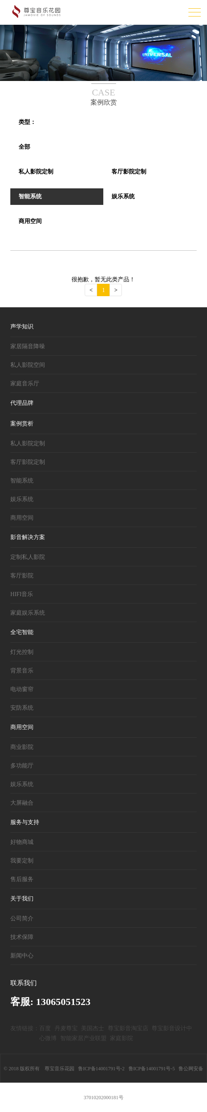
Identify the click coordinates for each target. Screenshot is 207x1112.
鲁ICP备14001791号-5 (151, 1069)
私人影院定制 (27, 443)
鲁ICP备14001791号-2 (101, 1069)
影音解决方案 (27, 537)
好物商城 (21, 842)
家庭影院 (121, 1038)
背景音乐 (21, 671)
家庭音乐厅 (24, 383)
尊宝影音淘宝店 (128, 1028)
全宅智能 (21, 632)
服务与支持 (24, 822)
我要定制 (21, 861)
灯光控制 (21, 652)
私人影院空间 (27, 365)
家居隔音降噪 (27, 346)
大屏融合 (21, 803)
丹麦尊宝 (66, 1028)
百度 (45, 1028)
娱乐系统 (21, 499)
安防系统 (21, 708)
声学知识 (21, 326)
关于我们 (21, 899)
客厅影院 (21, 576)
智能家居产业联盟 (83, 1038)
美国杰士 (92, 1028)
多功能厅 (21, 766)
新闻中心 (21, 956)
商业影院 (21, 747)
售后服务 (21, 879)
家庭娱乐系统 (27, 613)
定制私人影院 (27, 557)
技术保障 (21, 937)
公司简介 (21, 918)
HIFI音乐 (21, 594)
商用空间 (21, 518)
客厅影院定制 (27, 462)
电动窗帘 (21, 689)
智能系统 (21, 481)
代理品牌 (21, 403)
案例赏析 (21, 424)
